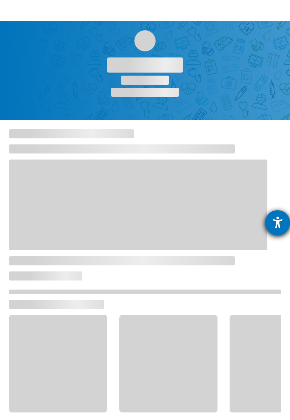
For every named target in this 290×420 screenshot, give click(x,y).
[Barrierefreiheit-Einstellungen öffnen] (277, 222)
